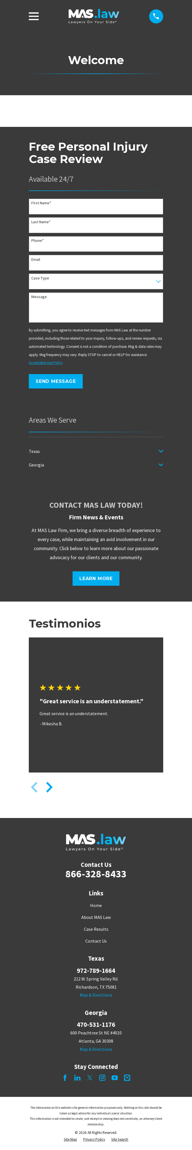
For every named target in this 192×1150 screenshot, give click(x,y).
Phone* (37, 240)
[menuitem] (92, 451)
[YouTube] (115, 1078)
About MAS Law (96, 917)
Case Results (96, 929)
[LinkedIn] (77, 1078)
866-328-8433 (96, 873)
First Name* (41, 203)
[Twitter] (90, 1078)
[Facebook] (65, 1078)
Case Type (40, 278)
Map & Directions (96, 995)
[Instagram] (102, 1078)
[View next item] (49, 787)
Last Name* (41, 222)
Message (39, 296)
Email (35, 259)
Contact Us (96, 941)
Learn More (96, 578)
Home (96, 905)
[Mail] (127, 1078)
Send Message (56, 381)
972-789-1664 (96, 971)
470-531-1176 (96, 1025)
